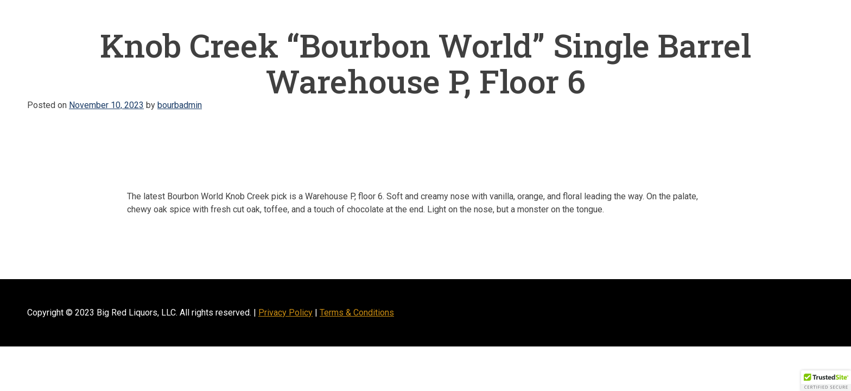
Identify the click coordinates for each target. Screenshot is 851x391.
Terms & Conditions (357, 312)
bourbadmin (179, 105)
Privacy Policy (285, 312)
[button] (826, 380)
